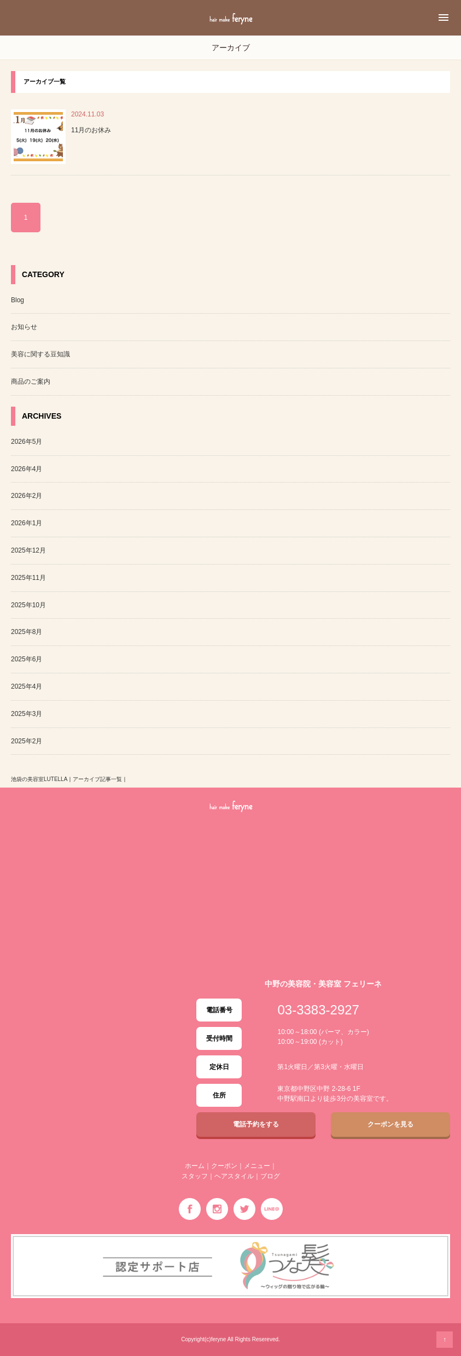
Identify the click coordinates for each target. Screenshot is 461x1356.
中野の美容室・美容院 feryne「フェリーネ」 (231, 31)
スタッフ (195, 1176)
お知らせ (24, 327)
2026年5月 (26, 441)
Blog (17, 300)
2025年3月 (26, 714)
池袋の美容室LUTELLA (39, 779)
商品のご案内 (30, 381)
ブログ (270, 1176)
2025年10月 (28, 605)
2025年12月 (28, 550)
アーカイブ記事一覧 (97, 779)
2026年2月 (26, 496)
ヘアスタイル (234, 1176)
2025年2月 (26, 741)
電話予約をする (256, 1124)
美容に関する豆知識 (40, 354)
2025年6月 (26, 659)
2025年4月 (26, 686)
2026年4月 (26, 469)
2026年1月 (26, 523)
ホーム (195, 1166)
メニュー (257, 1166)
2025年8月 (26, 632)
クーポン (224, 1166)
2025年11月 (28, 578)
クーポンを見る (390, 1124)
